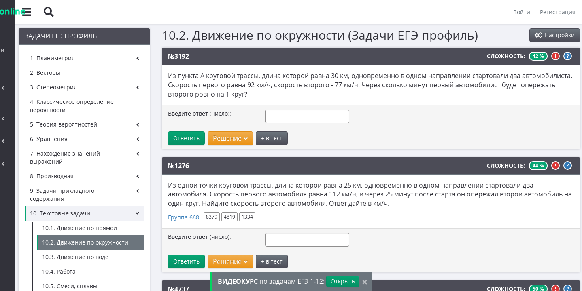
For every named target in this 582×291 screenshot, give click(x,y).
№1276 (187, 165)
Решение (238, 138)
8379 (220, 216)
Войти (520, 12)
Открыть (343, 281)
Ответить (195, 138)
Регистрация (556, 12)
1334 (255, 216)
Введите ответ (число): (208, 113)
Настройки (555, 35)
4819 (238, 216)
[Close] (364, 281)
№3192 (187, 56)
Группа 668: (192, 217)
